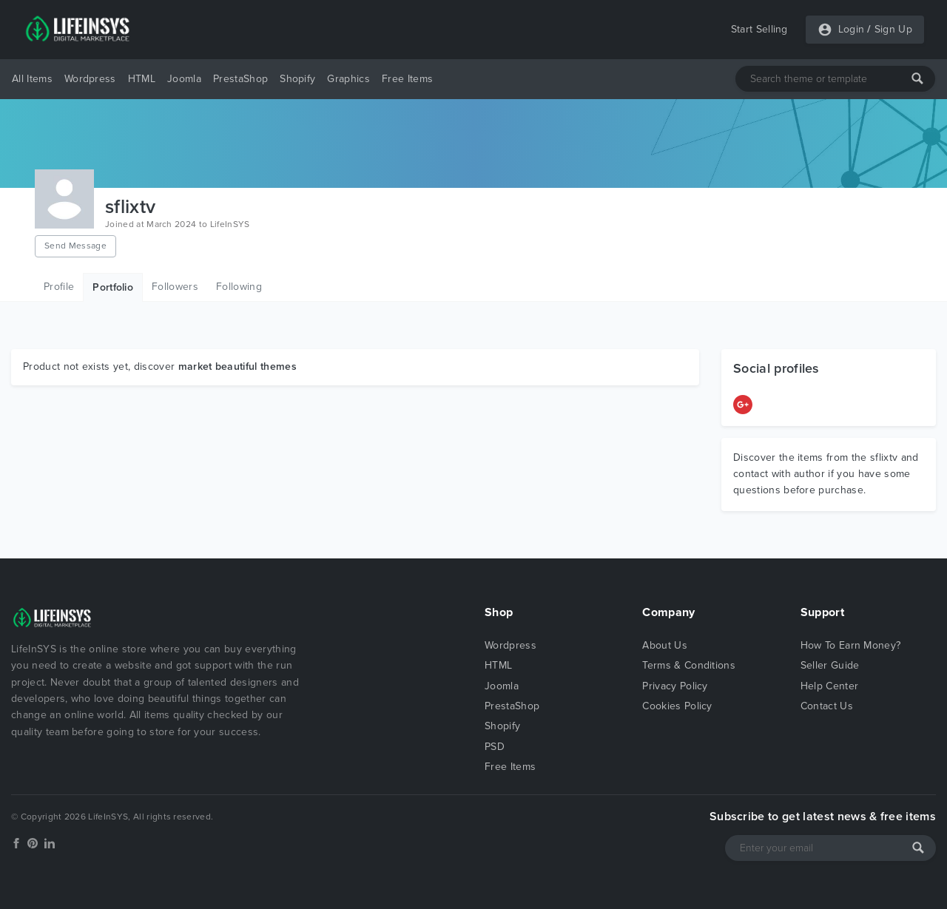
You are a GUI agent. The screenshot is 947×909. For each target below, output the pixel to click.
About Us (664, 645)
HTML (141, 78)
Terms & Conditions (688, 665)
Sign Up (893, 29)
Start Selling (759, 29)
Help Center (830, 686)
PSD (495, 746)
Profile (59, 286)
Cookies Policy (677, 706)
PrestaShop (240, 78)
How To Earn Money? (851, 645)
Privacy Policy (674, 686)
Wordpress (90, 78)
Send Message (75, 245)
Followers (175, 286)
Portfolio (112, 287)
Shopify (297, 78)
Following (239, 286)
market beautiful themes (237, 366)
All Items (32, 78)
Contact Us (827, 706)
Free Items (407, 78)
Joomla (184, 78)
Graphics (348, 78)
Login (851, 29)
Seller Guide (830, 665)
